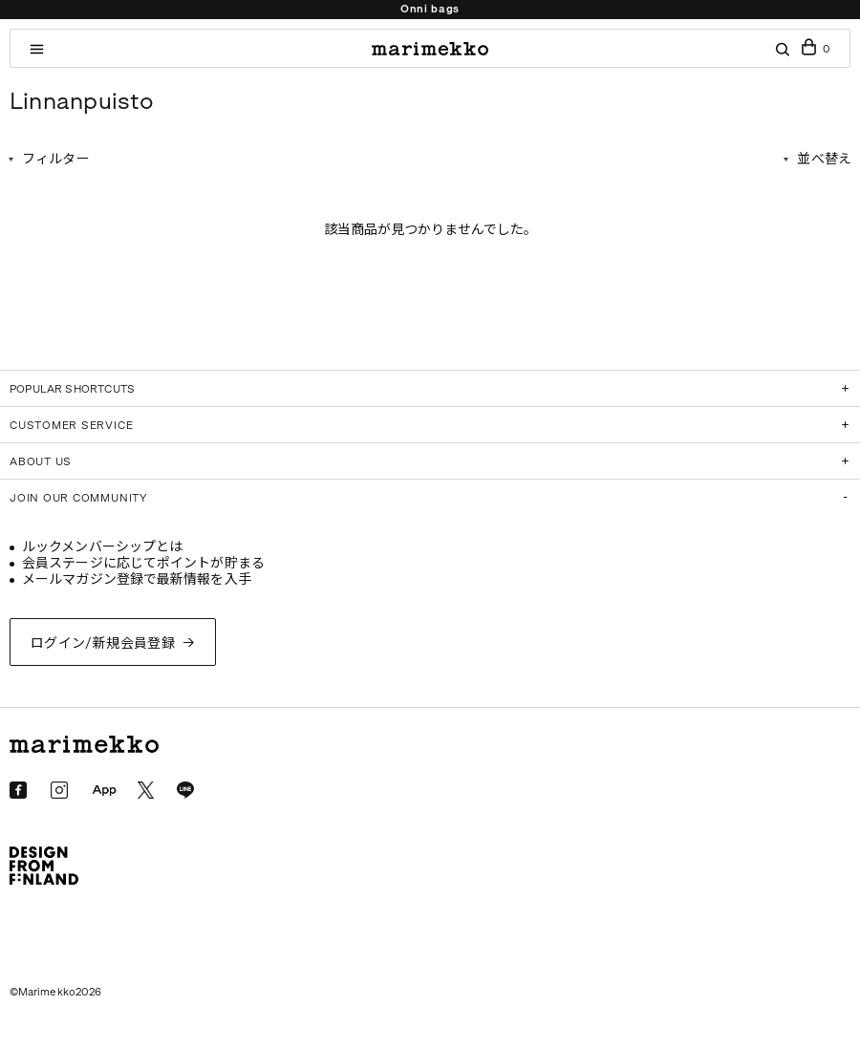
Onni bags (430, 9)
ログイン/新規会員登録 (103, 643)
